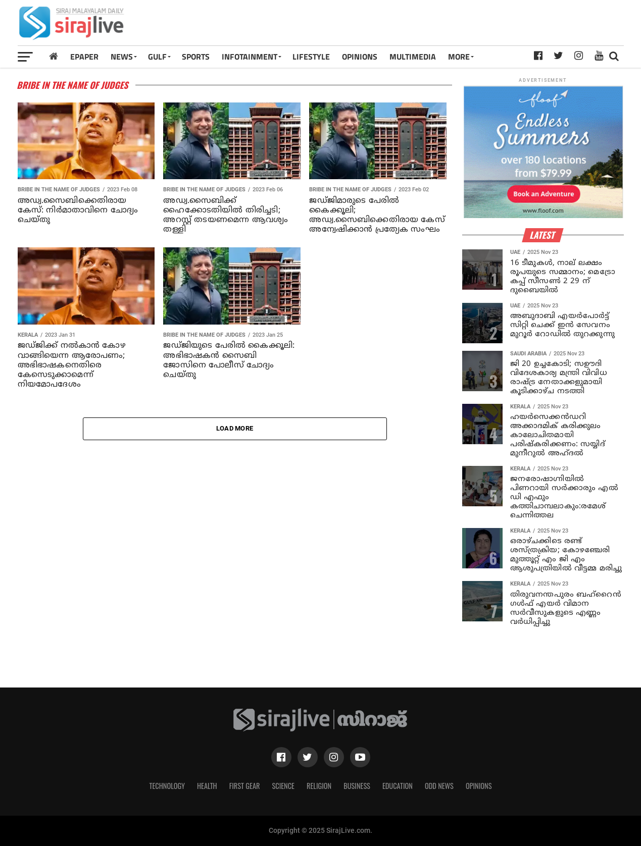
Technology (167, 785)
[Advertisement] (439, 26)
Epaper (84, 56)
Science (283, 785)
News (122, 56)
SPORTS (196, 56)
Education (397, 785)
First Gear (244, 785)
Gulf (157, 56)
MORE (459, 56)
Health (207, 785)
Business (356, 785)
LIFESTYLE (311, 56)
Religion (319, 785)
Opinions (479, 785)
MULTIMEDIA (412, 56)
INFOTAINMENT (249, 56)
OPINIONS (359, 56)
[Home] (53, 56)
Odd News (439, 785)
